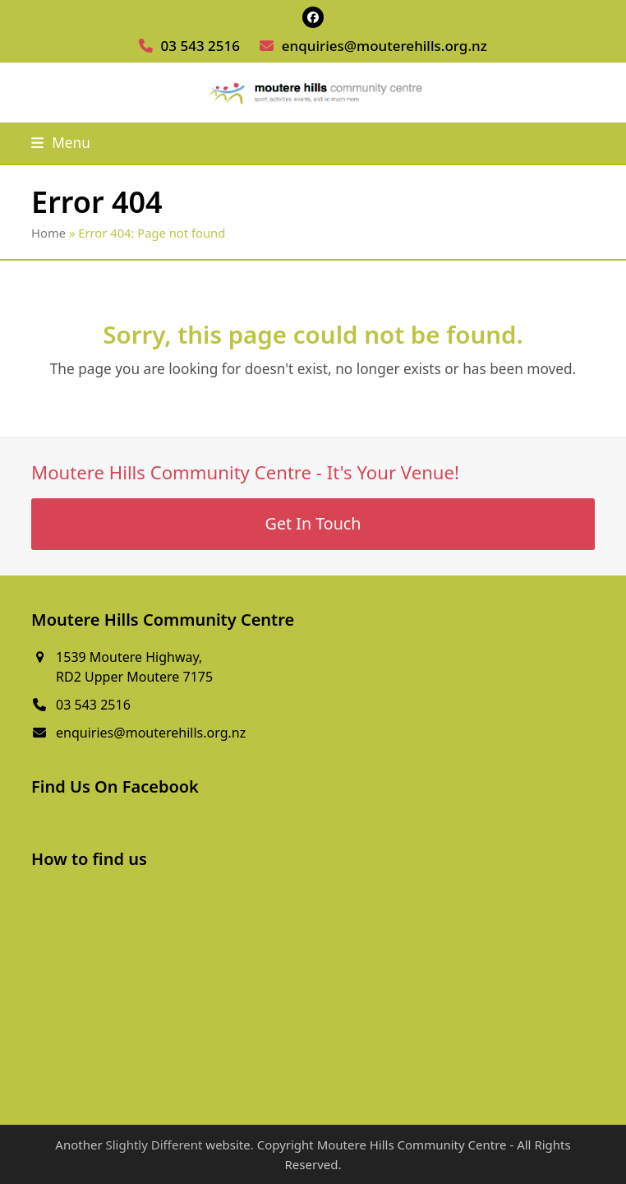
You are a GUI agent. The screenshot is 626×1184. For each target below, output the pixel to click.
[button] (60, 142)
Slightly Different (153, 1144)
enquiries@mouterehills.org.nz (384, 45)
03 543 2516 (200, 45)
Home (48, 232)
